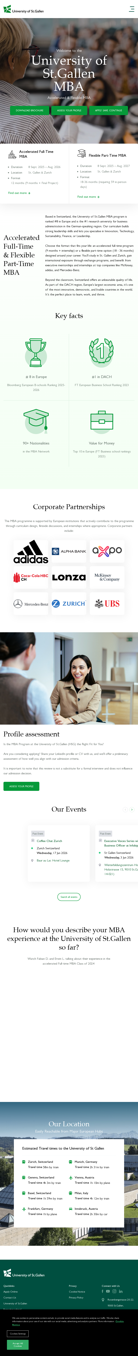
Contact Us (9, 1297)
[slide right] (132, 809)
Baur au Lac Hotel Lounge (53, 860)
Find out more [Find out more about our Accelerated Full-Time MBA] (19, 192)
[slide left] (125, 809)
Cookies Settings (18, 1333)
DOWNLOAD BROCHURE (29, 110)
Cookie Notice (77, 1291)
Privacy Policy (76, 1297)
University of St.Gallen (15, 1303)
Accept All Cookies (18, 1344)
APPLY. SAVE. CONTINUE (108, 110)
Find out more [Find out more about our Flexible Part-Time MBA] (88, 196)
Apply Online (10, 1291)
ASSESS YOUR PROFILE (69, 110)
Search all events (69, 897)
